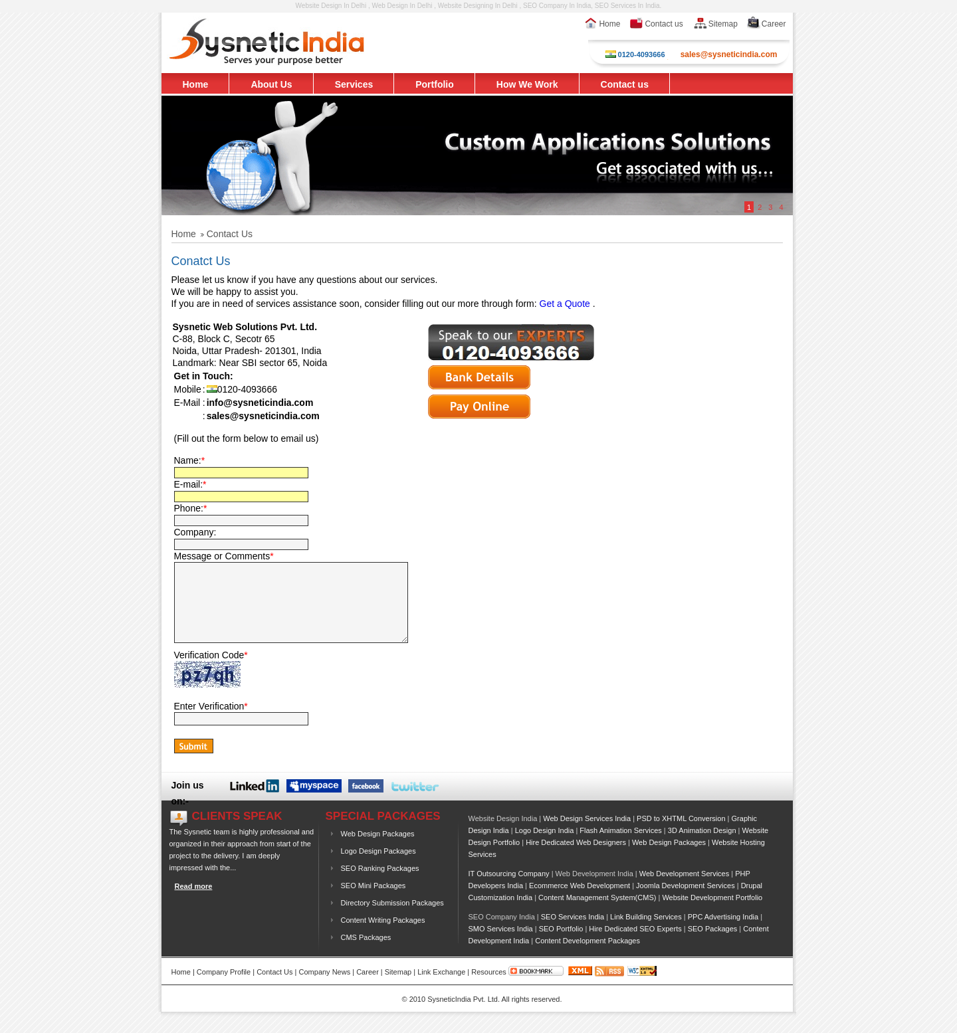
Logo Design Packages (378, 867)
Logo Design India (544, 846)
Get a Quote (565, 303)
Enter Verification (211, 722)
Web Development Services (684, 889)
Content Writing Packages (383, 936)
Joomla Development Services (685, 901)
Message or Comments (224, 556)
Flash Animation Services (621, 846)
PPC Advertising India (723, 933)
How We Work (527, 84)
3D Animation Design (702, 846)
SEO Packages (713, 945)
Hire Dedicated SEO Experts (635, 945)
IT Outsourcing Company (509, 889)
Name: (189, 460)
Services (354, 84)
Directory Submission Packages (392, 919)
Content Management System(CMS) (597, 913)
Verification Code (211, 671)
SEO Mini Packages (373, 901)
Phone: (190, 508)
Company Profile (224, 988)
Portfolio (434, 84)
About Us (271, 84)
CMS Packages (366, 953)
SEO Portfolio (561, 945)
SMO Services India (501, 945)
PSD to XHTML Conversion (681, 834)
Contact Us (274, 988)
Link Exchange (441, 988)
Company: (195, 532)
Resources (488, 988)
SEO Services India (572, 933)
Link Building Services (646, 933)
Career (766, 24)
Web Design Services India (587, 834)
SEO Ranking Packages (380, 884)
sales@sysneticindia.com (729, 54)
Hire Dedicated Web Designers (576, 858)
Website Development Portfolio (712, 913)
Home (602, 24)
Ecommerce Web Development (579, 901)
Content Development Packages (587, 957)
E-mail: (190, 484)
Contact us (656, 24)
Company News (325, 988)
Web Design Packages (378, 850)
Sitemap (715, 24)
